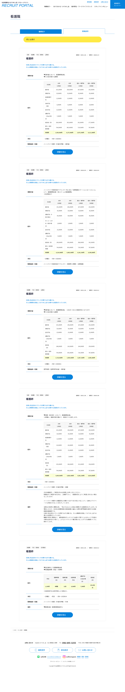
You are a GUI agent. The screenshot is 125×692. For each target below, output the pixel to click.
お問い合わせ (104, 2)
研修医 (86, 656)
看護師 (29, 58)
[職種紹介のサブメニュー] (50, 6)
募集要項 (85, 31)
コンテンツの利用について (69, 661)
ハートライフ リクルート (54, 656)
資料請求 (89, 2)
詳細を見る (61, 152)
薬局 (83, 656)
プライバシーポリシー (55, 661)
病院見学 (96, 2)
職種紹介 (42, 31)
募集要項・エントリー (117, 4)
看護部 (79, 656)
